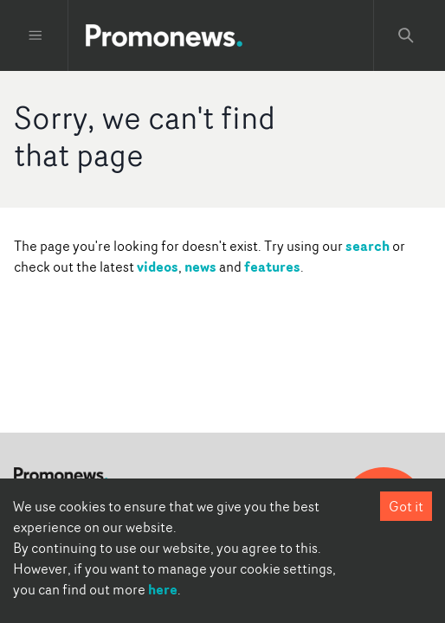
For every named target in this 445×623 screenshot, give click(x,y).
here (162, 589)
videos (157, 266)
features (272, 266)
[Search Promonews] (406, 35)
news (200, 266)
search (367, 245)
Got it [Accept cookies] (406, 506)
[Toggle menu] (35, 35)
